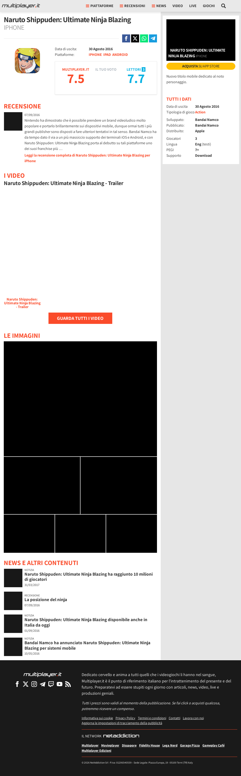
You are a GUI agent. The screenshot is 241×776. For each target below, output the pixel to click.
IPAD (107, 54)
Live (193, 5)
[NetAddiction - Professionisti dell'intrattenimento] (121, 736)
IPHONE (95, 54)
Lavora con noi (193, 718)
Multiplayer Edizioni (96, 750)
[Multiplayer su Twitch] (51, 684)
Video (178, 5)
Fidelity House (149, 745)
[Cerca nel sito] (223, 6)
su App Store (201, 66)
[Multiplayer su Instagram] (34, 684)
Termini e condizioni (152, 718)
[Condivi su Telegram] (153, 38)
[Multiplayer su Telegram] (42, 684)
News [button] (159, 5)
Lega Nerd (169, 745)
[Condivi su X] (135, 38)
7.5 (75, 78)
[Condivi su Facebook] (126, 38)
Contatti (174, 718)
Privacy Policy (125, 718)
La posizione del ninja (45, 599)
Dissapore (129, 745)
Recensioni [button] (132, 5)
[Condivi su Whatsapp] (144, 38)
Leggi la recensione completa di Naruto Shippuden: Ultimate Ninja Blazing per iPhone (87, 158)
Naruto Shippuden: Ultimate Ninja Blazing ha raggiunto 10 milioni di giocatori (88, 576)
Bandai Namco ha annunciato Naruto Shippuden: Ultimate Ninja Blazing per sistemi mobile (87, 645)
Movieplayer (110, 745)
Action (200, 112)
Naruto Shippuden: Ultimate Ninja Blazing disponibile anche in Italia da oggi (85, 622)
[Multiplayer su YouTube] (59, 684)
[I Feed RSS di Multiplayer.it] (68, 684)
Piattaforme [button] (99, 5)
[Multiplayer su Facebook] (17, 684)
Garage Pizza (190, 745)
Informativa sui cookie (97, 718)
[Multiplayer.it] (21, 6)
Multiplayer (90, 745)
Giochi (209, 5)
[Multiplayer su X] (25, 684)
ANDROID (120, 54)
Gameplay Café (213, 745)
